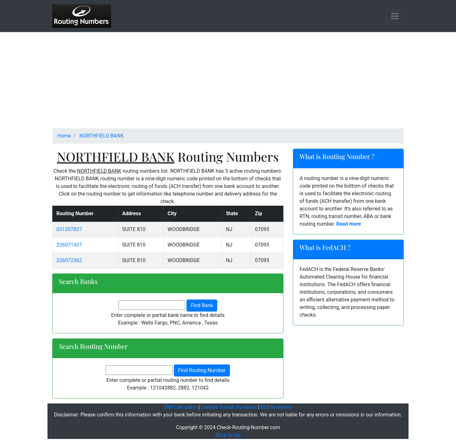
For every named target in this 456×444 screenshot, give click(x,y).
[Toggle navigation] (395, 16)
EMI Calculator (180, 407)
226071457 (69, 245)
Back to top (228, 435)
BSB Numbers (276, 407)
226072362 (69, 260)
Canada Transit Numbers (228, 407)
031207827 (69, 229)
